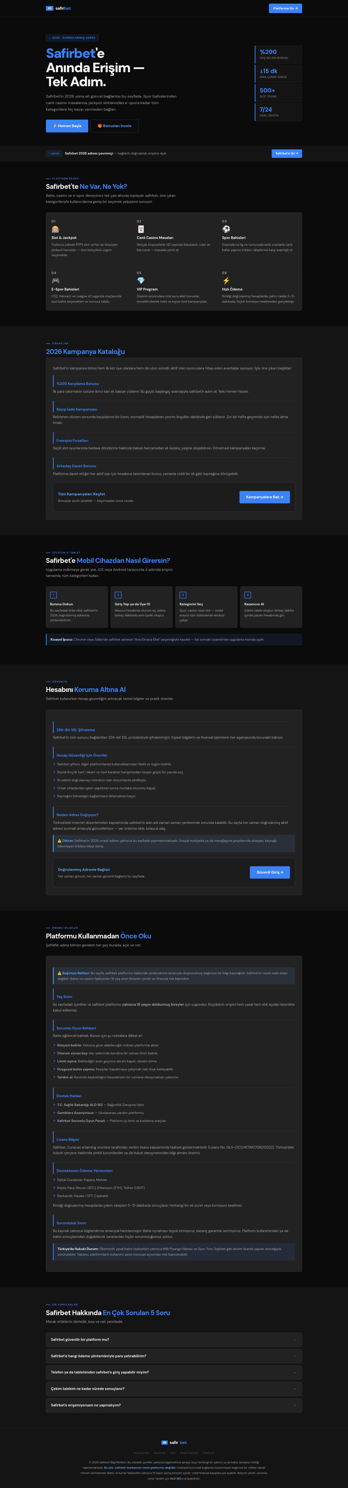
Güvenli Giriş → (270, 872)
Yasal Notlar (141, 1453)
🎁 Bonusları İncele (114, 125)
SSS (172, 1453)
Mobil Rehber (189, 1453)
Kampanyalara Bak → (264, 497)
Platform (209, 1453)
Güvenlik (160, 1453)
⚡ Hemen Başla (67, 125)
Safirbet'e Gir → (287, 153)
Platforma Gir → (285, 8)
